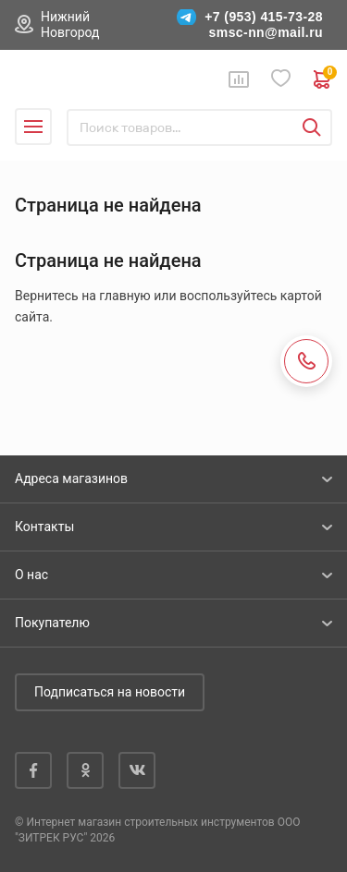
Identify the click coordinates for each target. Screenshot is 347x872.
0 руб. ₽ (323, 79)
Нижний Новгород (70, 24)
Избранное (281, 79)
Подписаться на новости (109, 691)
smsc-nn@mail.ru (266, 32)
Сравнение (239, 79)
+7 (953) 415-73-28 (263, 16)
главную (124, 295)
